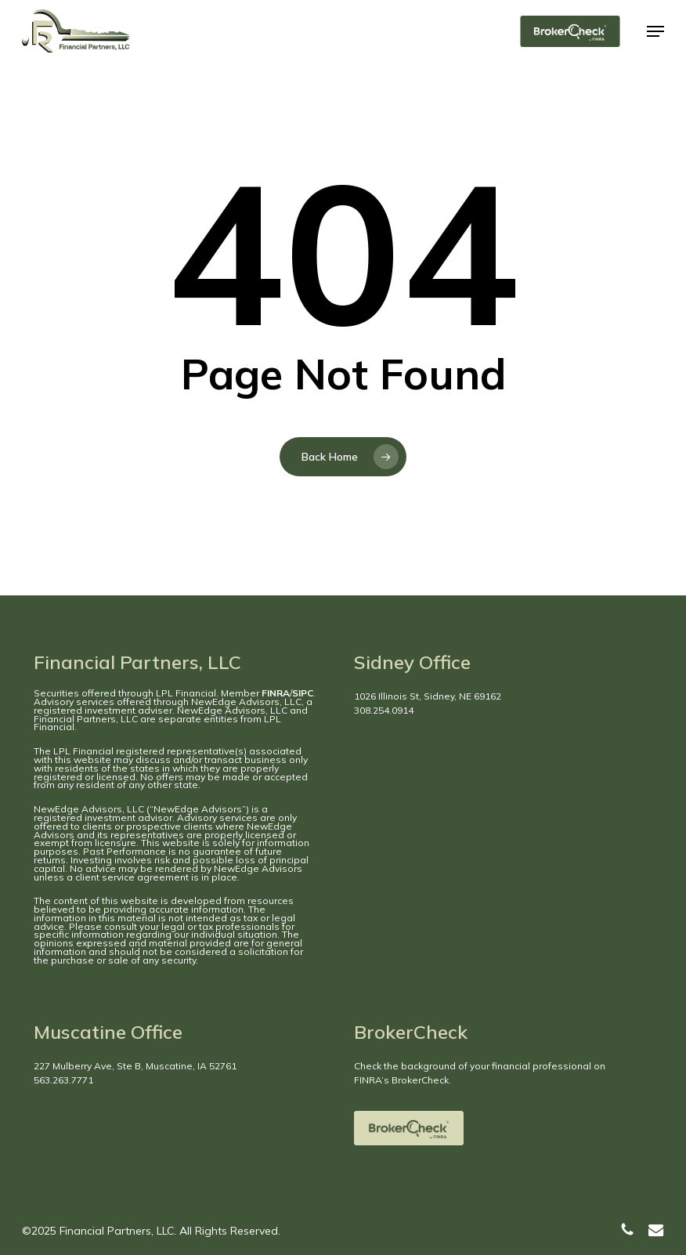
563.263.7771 (63, 1080)
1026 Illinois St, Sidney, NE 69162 (427, 696)
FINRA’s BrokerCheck (401, 1080)
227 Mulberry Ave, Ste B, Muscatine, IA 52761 (135, 1066)
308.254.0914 (383, 710)
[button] (655, 31)
